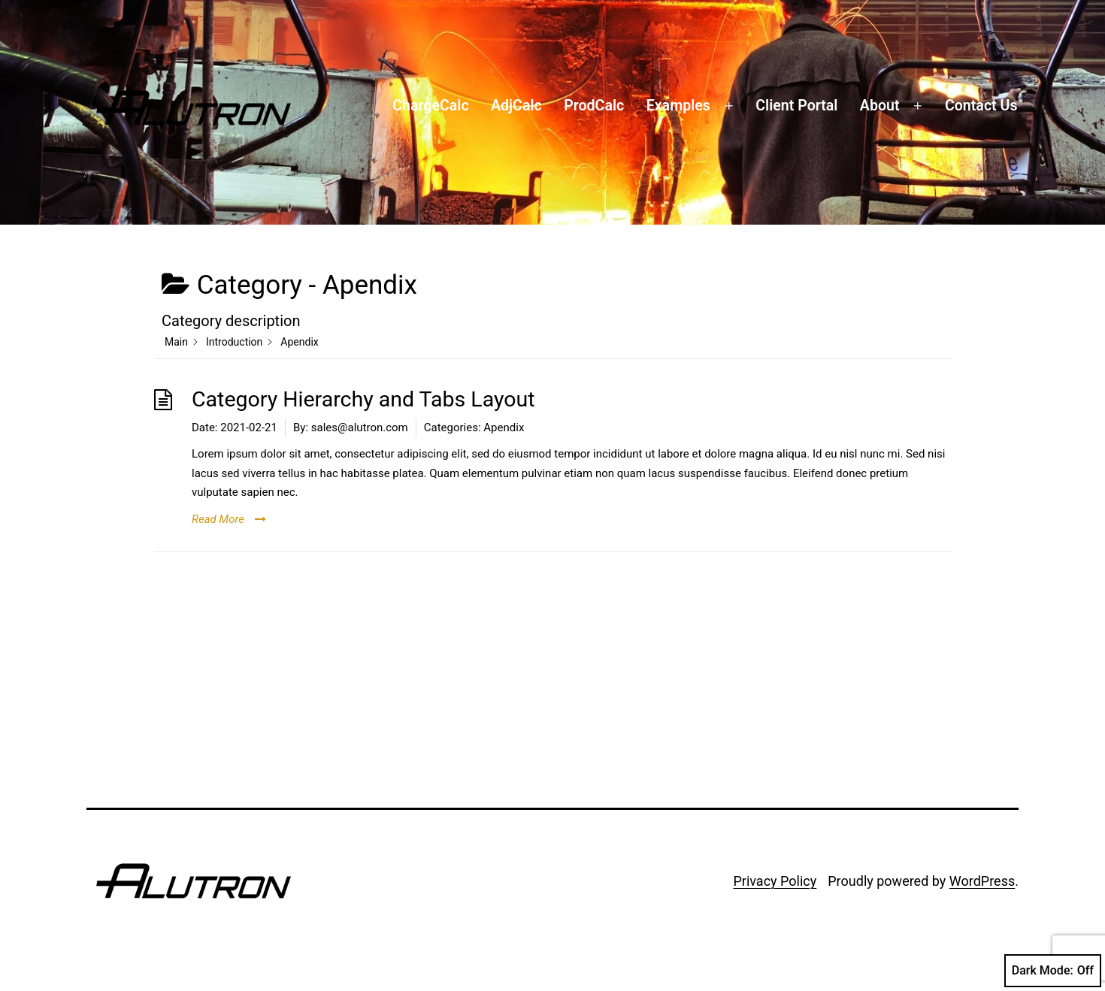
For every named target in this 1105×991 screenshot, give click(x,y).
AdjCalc (516, 105)
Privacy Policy (774, 881)
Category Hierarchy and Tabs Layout (363, 399)
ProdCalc (594, 105)
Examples (678, 105)
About (880, 105)
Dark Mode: (1053, 971)
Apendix (503, 427)
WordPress (982, 881)
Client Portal (796, 105)
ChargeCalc (430, 105)
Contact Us (981, 105)
